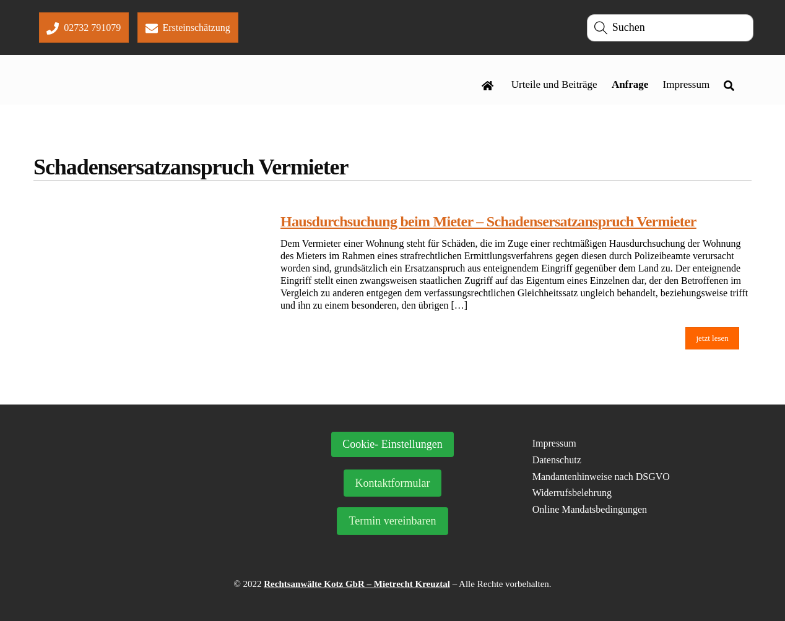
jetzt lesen (712, 338)
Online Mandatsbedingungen (589, 509)
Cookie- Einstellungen (392, 444)
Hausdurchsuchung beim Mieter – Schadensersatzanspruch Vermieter (488, 221)
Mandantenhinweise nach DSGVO (601, 476)
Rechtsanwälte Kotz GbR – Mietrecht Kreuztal (357, 584)
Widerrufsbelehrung (572, 492)
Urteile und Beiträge (554, 84)
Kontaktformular (392, 483)
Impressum (686, 84)
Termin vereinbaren (392, 521)
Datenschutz (556, 460)
